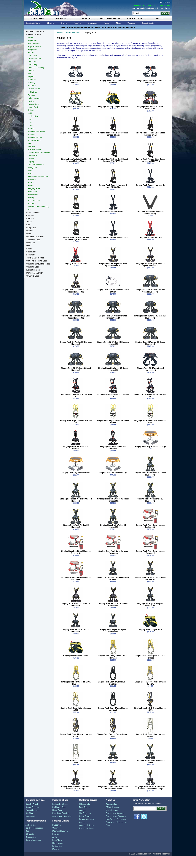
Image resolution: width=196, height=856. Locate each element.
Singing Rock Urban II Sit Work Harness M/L (150, 82)
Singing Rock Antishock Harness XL (113, 760)
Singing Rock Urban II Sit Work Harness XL (76, 82)
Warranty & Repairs (87, 825)
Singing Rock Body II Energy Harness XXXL (150, 709)
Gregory (31, 95)
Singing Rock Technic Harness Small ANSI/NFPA (76, 212)
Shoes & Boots (147, 23)
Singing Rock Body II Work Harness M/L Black (113, 709)
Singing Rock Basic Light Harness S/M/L (76, 761)
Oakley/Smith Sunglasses (39, 152)
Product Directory (32, 810)
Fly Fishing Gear (59, 807)
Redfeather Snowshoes (38, 176)
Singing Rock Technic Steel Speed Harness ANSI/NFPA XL (113, 160)
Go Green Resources (34, 828)
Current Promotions (33, 840)
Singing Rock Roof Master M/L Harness (113, 448)
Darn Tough (33, 64)
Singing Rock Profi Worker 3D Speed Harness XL (150, 474)
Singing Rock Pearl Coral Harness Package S (113, 552)
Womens (131, 23)
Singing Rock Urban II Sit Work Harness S (113, 82)
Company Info (111, 804)
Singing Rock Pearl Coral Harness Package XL (76, 552)
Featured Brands (73, 32)
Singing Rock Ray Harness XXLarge (150, 447)
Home (60, 32)
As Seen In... (30, 825)
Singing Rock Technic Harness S (113, 211)
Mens (118, 23)
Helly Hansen (34, 98)
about (159, 18)
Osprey (31, 161)
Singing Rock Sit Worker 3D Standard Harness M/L (113, 343)
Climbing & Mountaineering (38, 264)
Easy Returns (84, 807)
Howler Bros (33, 104)
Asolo (30, 37)
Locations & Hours (86, 828)
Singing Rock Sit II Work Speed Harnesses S (150, 369)
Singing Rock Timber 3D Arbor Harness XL (150, 108)
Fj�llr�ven (33, 92)
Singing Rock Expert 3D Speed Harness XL (150, 604)
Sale (27, 831)
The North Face (34, 149)
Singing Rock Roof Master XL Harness (76, 448)
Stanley (31, 197)
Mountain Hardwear (36, 131)
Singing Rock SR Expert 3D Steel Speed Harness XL (113, 265)
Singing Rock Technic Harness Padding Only (150, 212)
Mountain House (35, 137)
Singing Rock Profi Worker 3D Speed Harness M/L (113, 500)
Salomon (32, 179)
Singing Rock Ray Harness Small (76, 473)
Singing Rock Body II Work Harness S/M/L (76, 709)
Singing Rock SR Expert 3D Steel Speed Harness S (150, 265)
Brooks (31, 52)
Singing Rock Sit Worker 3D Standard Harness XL (150, 317)
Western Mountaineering (38, 206)
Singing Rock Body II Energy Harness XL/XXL (76, 735)
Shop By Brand (31, 804)
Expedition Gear (33, 270)
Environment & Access (115, 813)
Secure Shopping (32, 807)
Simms (31, 185)
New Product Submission (116, 819)
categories (36, 18)
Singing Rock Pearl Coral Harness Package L (76, 578)
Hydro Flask (33, 107)
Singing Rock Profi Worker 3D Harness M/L (113, 526)
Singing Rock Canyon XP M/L (75, 656)
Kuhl (30, 113)
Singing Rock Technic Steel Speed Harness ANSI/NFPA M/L (76, 186)
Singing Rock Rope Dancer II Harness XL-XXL (113, 421)
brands (61, 18)
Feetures (32, 79)
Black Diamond (34, 43)
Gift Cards (29, 834)
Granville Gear (34, 89)
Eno (29, 73)
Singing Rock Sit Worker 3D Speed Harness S (76, 369)
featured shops (110, 18)
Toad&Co (32, 86)
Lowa (30, 125)
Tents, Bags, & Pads (35, 258)
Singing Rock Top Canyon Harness (113, 107)
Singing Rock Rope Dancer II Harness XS (76, 421)
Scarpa (31, 182)
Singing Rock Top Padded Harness (76, 107)
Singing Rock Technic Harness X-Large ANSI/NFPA (113, 186)
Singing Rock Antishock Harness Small (150, 761)
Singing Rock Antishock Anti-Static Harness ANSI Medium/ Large (150, 788)
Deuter (31, 70)
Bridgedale (32, 49)
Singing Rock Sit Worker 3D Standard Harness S (76, 343)
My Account (30, 816)
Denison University (36, 67)
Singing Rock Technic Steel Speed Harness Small (150, 134)
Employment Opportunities (116, 822)
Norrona (31, 146)
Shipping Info (84, 804)
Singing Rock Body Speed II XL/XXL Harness (150, 657)
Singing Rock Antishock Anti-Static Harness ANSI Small (113, 788)
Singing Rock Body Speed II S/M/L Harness (76, 683)
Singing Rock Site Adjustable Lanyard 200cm (113, 291)
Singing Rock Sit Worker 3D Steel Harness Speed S (113, 317)
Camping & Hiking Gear (36, 261)
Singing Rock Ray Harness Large (113, 473)
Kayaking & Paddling (60, 813)
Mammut (32, 134)
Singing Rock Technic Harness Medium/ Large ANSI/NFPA (76, 238)
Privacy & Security (86, 819)
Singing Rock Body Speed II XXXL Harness (113, 657)
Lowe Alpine (57, 840)
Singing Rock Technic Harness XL (150, 185)
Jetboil (31, 110)
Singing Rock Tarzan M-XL (76, 264)
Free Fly (31, 82)
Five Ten (55, 834)
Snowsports (92, 23)
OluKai (31, 158)
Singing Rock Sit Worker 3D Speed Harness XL (150, 343)
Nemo (30, 143)
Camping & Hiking (33, 23)
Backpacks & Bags (59, 804)
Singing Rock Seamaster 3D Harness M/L (150, 395)
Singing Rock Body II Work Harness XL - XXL (150, 683)
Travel (106, 23)
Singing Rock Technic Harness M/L (113, 237)
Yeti (29, 209)
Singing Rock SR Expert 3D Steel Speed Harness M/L (76, 291)
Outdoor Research (36, 164)
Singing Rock (34, 188)
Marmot (31, 128)
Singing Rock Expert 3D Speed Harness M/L (113, 631)
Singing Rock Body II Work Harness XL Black (113, 683)
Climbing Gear (32, 267)
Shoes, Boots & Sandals (62, 816)
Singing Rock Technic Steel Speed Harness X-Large (113, 134)
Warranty (82, 810)
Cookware (32, 155)
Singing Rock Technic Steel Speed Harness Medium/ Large (76, 160)
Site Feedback (85, 813)
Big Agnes (32, 40)
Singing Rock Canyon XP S (150, 630)
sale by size (134, 18)
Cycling (64, 23)
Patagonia (32, 167)
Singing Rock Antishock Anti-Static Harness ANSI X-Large (76, 788)
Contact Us (83, 822)
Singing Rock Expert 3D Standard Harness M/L (113, 604)
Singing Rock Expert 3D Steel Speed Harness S (113, 578)
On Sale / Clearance (35, 31)
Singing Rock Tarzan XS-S (150, 237)
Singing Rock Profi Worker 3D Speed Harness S (76, 500)
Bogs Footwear (34, 46)
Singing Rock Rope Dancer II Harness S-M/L (150, 421)
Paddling (77, 23)
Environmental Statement (116, 816)
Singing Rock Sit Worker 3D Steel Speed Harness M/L (76, 317)
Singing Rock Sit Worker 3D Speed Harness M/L (113, 369)
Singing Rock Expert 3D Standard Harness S (75, 604)
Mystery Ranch (34, 140)
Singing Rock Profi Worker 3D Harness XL (150, 500)
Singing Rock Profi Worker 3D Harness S (76, 526)
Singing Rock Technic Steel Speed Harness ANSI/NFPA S (150, 160)
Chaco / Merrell (34, 58)
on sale (86, 18)
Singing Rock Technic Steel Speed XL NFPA (76, 134)
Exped (30, 76)
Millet (28, 234)
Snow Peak (33, 194)
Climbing (50, 23)
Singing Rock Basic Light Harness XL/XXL (150, 735)
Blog (108, 825)
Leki (30, 119)
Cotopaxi (32, 61)
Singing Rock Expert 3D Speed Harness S (76, 631)
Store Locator (165, 5)
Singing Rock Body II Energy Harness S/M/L (113, 735)
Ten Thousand (34, 200)
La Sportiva (33, 116)
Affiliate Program (112, 807)
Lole (30, 122)
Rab (30, 173)
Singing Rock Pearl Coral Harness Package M (150, 552)
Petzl (30, 170)
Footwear (30, 255)
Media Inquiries (112, 810)
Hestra (31, 101)
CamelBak (32, 55)
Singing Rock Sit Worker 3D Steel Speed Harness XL (150, 291)
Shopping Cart (139, 5)
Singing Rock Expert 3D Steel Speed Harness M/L (150, 578)
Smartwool (32, 191)
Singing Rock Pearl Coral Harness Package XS (150, 526)
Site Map (29, 813)
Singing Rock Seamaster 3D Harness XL (76, 395)
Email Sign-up (152, 5)
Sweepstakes (30, 837)
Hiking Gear (57, 810)
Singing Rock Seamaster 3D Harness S (113, 395)
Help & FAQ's (84, 816)
